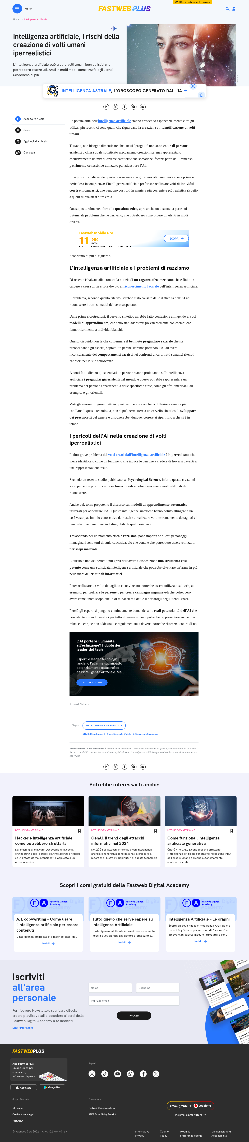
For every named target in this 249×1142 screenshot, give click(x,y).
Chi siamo (17, 1107)
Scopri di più (92, 682)
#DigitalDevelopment (93, 734)
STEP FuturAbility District (102, 1114)
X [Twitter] (115, 107)
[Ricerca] (228, 9)
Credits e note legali (23, 1114)
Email (143, 107)
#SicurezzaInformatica (145, 734)
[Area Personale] (234, 9)
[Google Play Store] (52, 1087)
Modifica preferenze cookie (191, 1134)
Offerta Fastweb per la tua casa (194, 2)
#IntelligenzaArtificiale (119, 734)
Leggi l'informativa (22, 1027)
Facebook (124, 107)
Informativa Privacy (142, 1134)
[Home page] (124, 8)
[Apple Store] (23, 1087)
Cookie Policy (164, 1134)
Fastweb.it (17, 1120)
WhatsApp (134, 107)
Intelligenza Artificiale (104, 725)
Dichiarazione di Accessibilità (221, 1134)
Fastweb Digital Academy (102, 1107)
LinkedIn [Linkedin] (106, 107)
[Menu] (22, 8)
